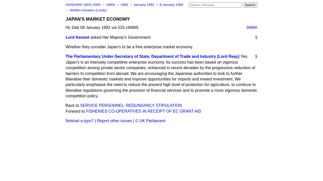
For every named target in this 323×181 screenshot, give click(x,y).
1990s (111, 5)
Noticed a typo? (80, 121)
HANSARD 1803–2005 (83, 5)
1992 (125, 5)
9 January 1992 (171, 5)
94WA (252, 27)
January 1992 (144, 5)
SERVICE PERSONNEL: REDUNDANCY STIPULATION (131, 105)
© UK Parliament (150, 121)
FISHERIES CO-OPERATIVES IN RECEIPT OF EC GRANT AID (143, 111)
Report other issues (114, 121)
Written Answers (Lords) (88, 10)
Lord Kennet (77, 37)
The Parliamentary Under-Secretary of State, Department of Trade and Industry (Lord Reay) (152, 56)
